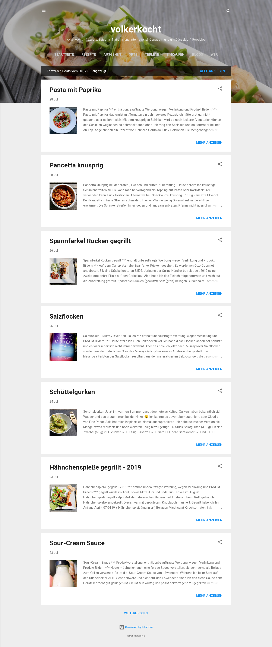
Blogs (197, 54)
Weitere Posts (136, 613)
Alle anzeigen (212, 71)
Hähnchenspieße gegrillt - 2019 (95, 467)
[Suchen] (228, 11)
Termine (152, 54)
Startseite (64, 54)
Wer (214, 54)
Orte (133, 54)
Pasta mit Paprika (75, 89)
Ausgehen (112, 54)
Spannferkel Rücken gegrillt (90, 241)
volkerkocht (136, 29)
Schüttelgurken (72, 392)
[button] (219, 89)
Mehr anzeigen (209, 143)
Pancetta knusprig (76, 165)
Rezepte (89, 54)
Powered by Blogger (136, 627)
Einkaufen (175, 54)
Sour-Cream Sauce (77, 543)
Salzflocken (66, 316)
